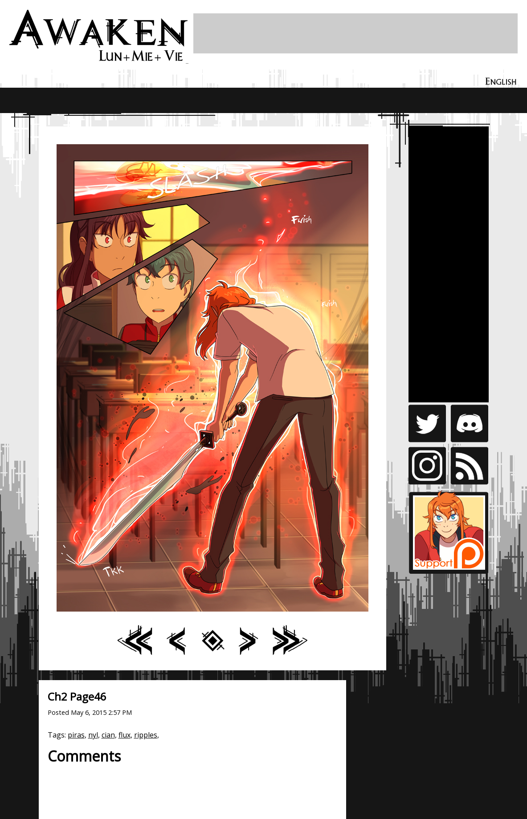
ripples (145, 735)
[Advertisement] (355, 33)
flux (124, 735)
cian (108, 735)
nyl (93, 735)
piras (76, 735)
